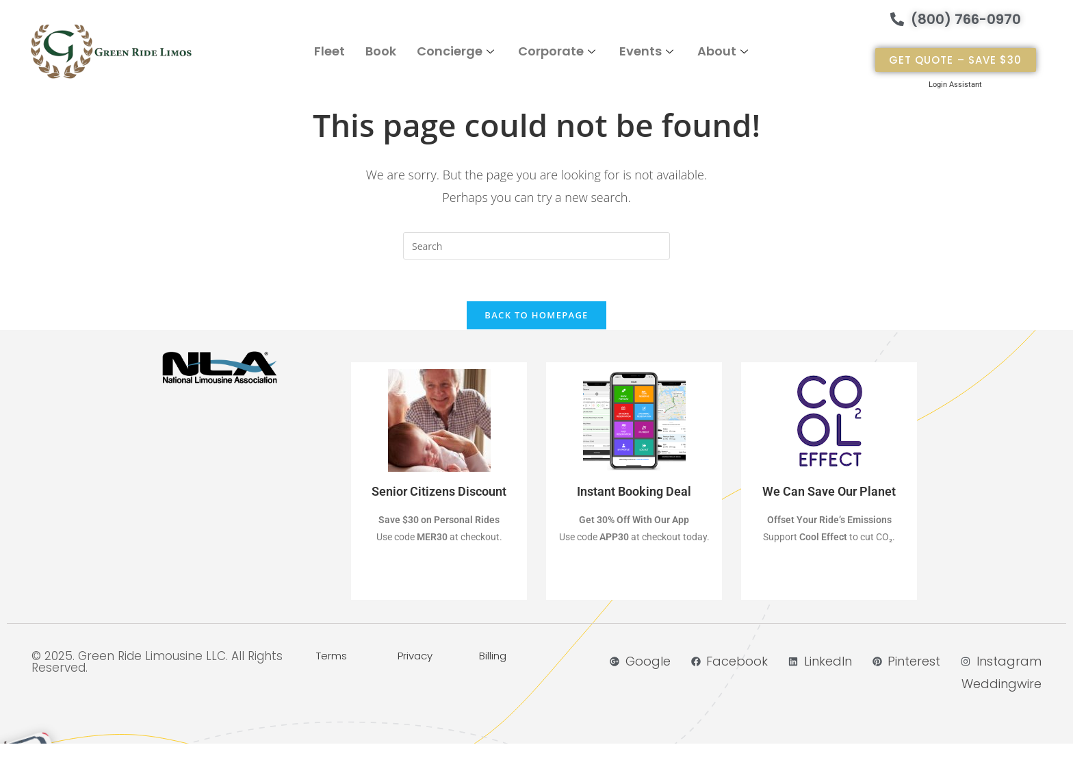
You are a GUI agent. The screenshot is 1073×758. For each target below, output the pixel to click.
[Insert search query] (536, 246)
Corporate (558, 51)
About (724, 51)
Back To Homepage (536, 315)
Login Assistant (955, 84)
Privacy (415, 655)
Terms (331, 655)
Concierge (457, 51)
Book (380, 51)
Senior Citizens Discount (439, 491)
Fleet (329, 51)
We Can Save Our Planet (829, 491)
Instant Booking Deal (634, 491)
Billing (492, 655)
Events (648, 51)
